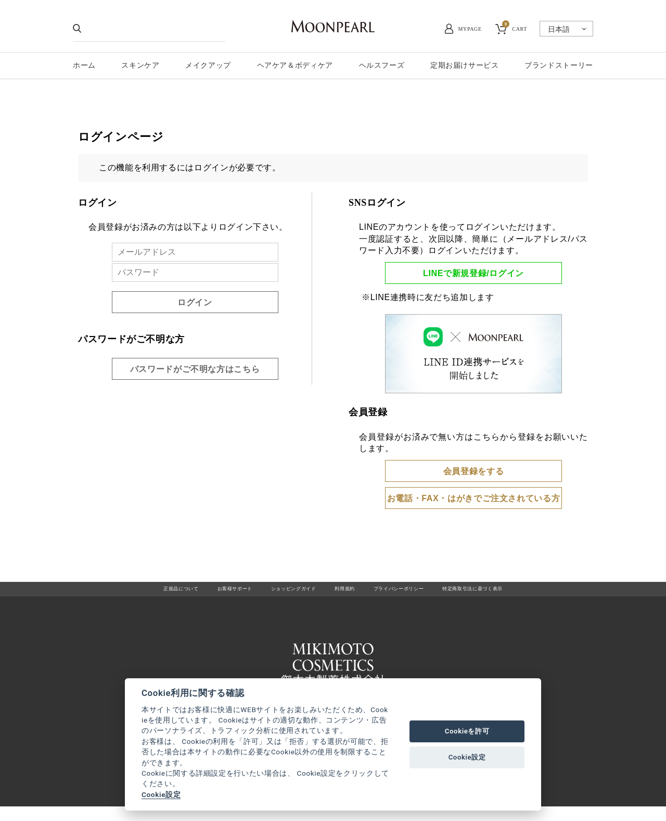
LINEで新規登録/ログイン (473, 273)
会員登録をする (473, 471)
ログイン (194, 302)
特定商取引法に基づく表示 (508, 592)
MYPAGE (470, 29)
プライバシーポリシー (412, 592)
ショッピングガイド (282, 592)
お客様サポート (207, 592)
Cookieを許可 (467, 731)
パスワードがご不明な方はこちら (195, 369)
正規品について (139, 592)
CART (514, 27)
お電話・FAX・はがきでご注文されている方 (473, 498)
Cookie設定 (161, 794)
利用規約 (345, 592)
